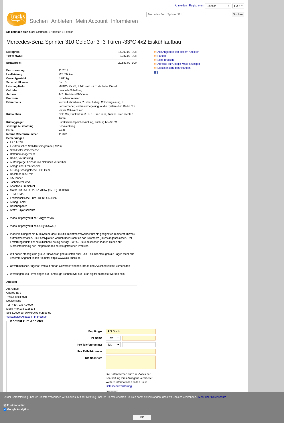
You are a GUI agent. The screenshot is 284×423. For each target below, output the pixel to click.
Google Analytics (18, 409)
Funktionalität (16, 405)
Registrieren (196, 5)
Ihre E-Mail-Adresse (89, 351)
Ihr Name (96, 338)
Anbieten (56, 31)
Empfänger (95, 331)
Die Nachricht (93, 358)
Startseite (41, 31)
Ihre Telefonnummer (89, 344)
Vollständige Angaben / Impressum (26, 316)
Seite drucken (165, 59)
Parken (161, 55)
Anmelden (181, 5)
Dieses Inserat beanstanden (173, 67)
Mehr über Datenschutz (212, 397)
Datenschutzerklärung (119, 386)
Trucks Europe (16, 19)
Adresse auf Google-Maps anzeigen (178, 63)
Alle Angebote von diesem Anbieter (178, 51)
